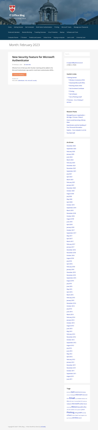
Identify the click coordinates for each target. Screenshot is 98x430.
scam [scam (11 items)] (80, 413)
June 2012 (69, 351)
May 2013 (69, 331)
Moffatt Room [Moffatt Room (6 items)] (83, 404)
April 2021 (69, 177)
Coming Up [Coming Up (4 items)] (72, 395)
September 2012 (71, 342)
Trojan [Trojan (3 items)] (79, 415)
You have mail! (71, 133)
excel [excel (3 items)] (76, 398)
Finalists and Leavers (35, 37)
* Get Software (73, 94)
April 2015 (69, 292)
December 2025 (71, 146)
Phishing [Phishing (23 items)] (70, 412)
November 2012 (71, 337)
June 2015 (69, 286)
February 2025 (71, 151)
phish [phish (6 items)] (83, 409)
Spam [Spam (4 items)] (76, 415)
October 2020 (70, 191)
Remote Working (27, 32)
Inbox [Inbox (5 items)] (68, 401)
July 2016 (69, 261)
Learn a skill (70, 37)
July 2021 (69, 174)
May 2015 (69, 289)
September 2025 (71, 148)
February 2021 (71, 182)
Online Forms (47, 37)
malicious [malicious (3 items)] (85, 401)
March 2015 (70, 295)
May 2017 (69, 236)
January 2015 (70, 300)
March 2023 (70, 160)
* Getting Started (71, 77)
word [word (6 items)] (80, 418)
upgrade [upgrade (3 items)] (82, 415)
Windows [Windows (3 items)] (70, 418)
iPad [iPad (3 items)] (72, 401)
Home (10, 27)
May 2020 (69, 199)
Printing (56, 27)
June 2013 (69, 328)
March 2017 (70, 241)
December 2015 (71, 272)
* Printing (71, 91)
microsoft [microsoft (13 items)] (75, 404)
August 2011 (70, 376)
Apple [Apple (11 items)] (73, 392)
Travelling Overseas (40, 32)
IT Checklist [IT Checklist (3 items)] (76, 401)
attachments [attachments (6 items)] (78, 392)
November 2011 (71, 368)
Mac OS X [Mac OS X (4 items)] (80, 401)
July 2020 (69, 196)
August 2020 (70, 193)
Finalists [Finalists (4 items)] (79, 398)
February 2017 (71, 244)
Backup (62, 32)
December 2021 (71, 165)
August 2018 (70, 219)
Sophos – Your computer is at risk (76, 130)
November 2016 (71, 252)
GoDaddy (43, 426)
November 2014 (71, 303)
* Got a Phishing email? (75, 97)
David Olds (28, 64)
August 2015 (70, 281)
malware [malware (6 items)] (69, 404)
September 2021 (71, 171)
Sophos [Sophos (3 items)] (73, 415)
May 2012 (69, 354)
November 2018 (71, 213)
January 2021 (70, 185)
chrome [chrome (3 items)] (68, 394)
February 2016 (71, 267)
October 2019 (70, 205)
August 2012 (70, 345)
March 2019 (70, 210)
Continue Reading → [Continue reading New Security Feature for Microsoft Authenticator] (19, 74)
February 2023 (71, 163)
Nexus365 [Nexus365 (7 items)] (80, 407)
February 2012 (71, 359)
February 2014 (71, 317)
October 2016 (70, 255)
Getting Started (18, 27)
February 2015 (71, 297)
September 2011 (71, 373)
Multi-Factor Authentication (44, 27)
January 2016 (70, 269)
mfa (26, 80)
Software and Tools (72, 32)
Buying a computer (59, 37)
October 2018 (70, 216)
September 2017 (71, 233)
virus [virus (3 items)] (86, 415)
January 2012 (70, 362)
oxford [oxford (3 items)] (75, 409)
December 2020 (71, 188)
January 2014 (70, 320)
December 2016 (71, 250)
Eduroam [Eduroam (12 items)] (79, 395)
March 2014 (70, 314)
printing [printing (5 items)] (76, 412)
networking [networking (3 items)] (69, 407)
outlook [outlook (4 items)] (72, 409)
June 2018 (69, 222)
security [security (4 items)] (84, 412)
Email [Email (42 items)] (72, 398)
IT (17, 78)
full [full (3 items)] (86, 398)
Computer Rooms (13, 37)
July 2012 (69, 348)
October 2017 (70, 230)
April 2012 (69, 357)
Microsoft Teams (66, 27)
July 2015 (69, 283)
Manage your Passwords (81, 27)
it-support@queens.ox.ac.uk (75, 63)
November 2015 (71, 275)
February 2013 (71, 334)
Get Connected (29, 27)
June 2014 (69, 312)
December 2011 (71, 365)
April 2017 (69, 238)
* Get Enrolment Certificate (76, 88)
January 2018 (70, 227)
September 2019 (71, 208)
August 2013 (70, 326)
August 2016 (70, 258)
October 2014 (70, 306)
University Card (80, 37)
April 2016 (69, 264)
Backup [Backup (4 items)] (84, 392)
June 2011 (69, 379)
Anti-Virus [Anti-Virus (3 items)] (68, 392)
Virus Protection (53, 32)
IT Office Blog (16, 15)
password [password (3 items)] (79, 409)
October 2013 (70, 323)
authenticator (21, 80)
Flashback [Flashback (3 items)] (83, 398)
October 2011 (70, 371)
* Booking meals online (75, 85)
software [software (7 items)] (69, 415)
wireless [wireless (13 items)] (75, 418)
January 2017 (70, 247)
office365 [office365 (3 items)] (68, 409)
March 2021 (70, 179)
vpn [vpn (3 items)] (67, 418)
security (35, 80)
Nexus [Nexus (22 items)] (74, 406)
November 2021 (71, 168)
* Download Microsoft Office (77, 83)
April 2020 (69, 202)
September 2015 (71, 278)
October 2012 (70, 340)
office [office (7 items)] (84, 407)
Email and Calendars (14, 32)
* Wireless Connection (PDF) (77, 80)
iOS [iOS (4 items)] (70, 401)
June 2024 (69, 157)
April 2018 (69, 224)
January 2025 (70, 154)
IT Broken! (24, 37)
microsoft (30, 80)
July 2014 (69, 309)
